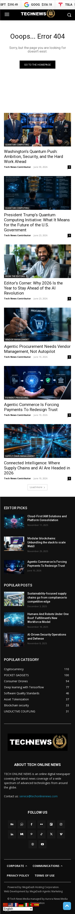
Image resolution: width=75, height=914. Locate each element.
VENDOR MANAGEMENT (17, 339)
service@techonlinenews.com (38, 796)
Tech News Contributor (17, 166)
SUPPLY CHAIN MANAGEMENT (20, 456)
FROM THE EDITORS (15, 276)
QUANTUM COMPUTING (17, 144)
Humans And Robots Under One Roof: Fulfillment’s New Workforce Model (48, 617)
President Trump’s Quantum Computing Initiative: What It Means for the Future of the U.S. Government (37, 222)
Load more (37, 487)
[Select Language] (18, 909)
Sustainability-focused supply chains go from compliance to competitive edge (47, 597)
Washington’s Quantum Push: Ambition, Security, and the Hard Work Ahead (33, 156)
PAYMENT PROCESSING (16, 397)
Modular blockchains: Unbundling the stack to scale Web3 (46, 542)
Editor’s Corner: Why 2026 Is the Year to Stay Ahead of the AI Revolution (33, 288)
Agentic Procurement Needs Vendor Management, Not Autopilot (37, 349)
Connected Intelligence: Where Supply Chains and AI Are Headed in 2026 (37, 468)
